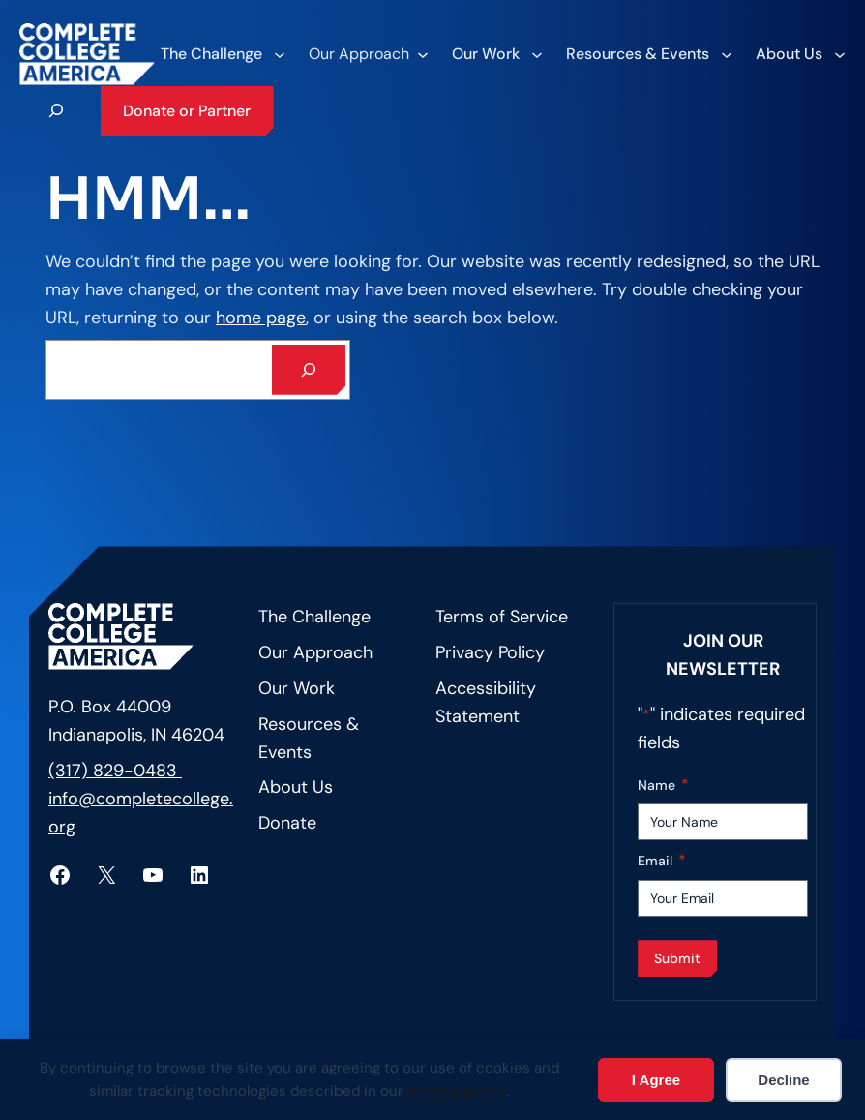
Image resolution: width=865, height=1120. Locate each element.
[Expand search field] (56, 110)
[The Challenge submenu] (222, 54)
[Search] (308, 370)
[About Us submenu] (800, 54)
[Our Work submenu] (496, 54)
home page (261, 317)
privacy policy (457, 1091)
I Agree (656, 1080)
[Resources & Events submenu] (648, 54)
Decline (783, 1080)
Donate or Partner (187, 111)
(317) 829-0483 (115, 770)
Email (662, 861)
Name (663, 785)
